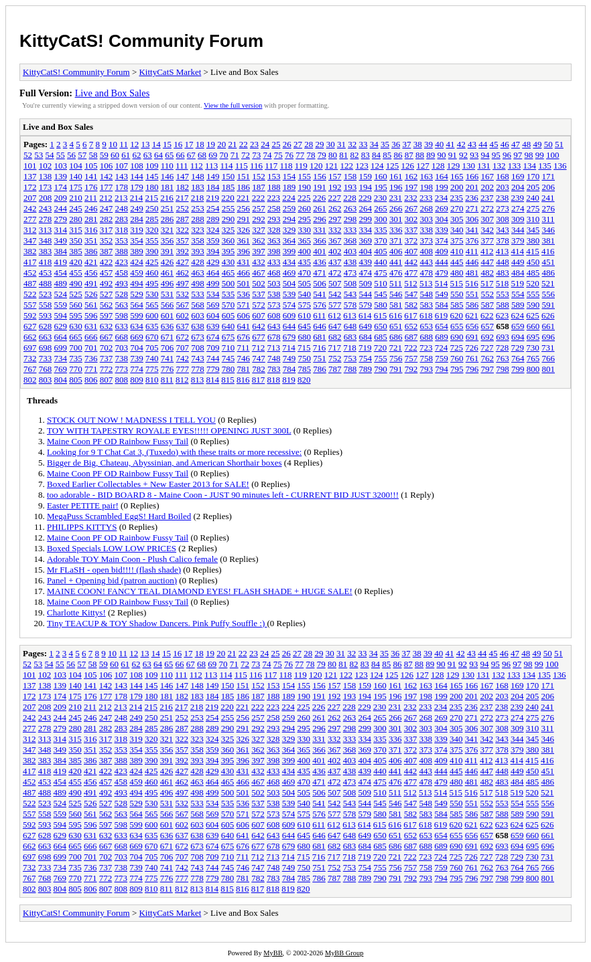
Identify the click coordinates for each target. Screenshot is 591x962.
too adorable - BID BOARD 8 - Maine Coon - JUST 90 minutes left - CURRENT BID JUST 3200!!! (223, 495)
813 (197, 380)
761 (472, 358)
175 (75, 187)
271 (472, 208)
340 (457, 230)
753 (350, 358)
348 (45, 240)
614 (365, 315)
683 (350, 337)
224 (289, 198)
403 (350, 251)
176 (91, 187)
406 (396, 251)
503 (274, 283)
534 (213, 294)
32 (352, 144)
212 (106, 198)
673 (197, 337)
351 (91, 240)
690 (457, 337)
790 (380, 369)
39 (428, 144)
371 (396, 240)
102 (45, 166)
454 (61, 273)
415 (532, 251)
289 (213, 219)
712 (258, 348)
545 (380, 294)
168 (502, 176)
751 (319, 358)
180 (152, 187)
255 (228, 208)
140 (75, 176)
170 (533, 176)
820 (304, 380)
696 (548, 337)
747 (258, 358)
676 (244, 337)
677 (258, 337)
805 (75, 380)
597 (106, 315)
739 (136, 358)
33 (362, 144)
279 (61, 219)
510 (380, 283)
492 (106, 283)
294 (289, 219)
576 (319, 305)
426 (167, 262)
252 (183, 208)
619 (441, 315)
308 (502, 219)
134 (530, 166)
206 (548, 187)
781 (244, 369)
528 (122, 294)
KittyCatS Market (170, 72)
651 (396, 326)
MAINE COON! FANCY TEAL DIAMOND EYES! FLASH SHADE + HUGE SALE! (199, 591)
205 (533, 187)
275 (533, 208)
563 (122, 305)
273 (502, 208)
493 (122, 283)
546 (396, 294)
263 (350, 208)
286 (167, 219)
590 (533, 305)
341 (472, 230)
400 (305, 251)
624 (518, 315)
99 (539, 155)
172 (30, 187)
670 (152, 337)
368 (350, 240)
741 (167, 358)
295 (305, 219)
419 (61, 262)
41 (450, 144)
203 (502, 187)
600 (152, 315)
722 (410, 348)
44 (482, 144)
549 (441, 294)
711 (243, 348)
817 (258, 380)
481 (472, 273)
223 (274, 198)
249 (136, 208)
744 (213, 358)
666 (91, 337)
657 (488, 326)
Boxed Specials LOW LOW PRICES (111, 548)
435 (305, 262)
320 (152, 230)
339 (441, 230)
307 (488, 219)
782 (258, 369)
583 (427, 305)
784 (289, 369)
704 (136, 348)
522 (30, 294)
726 (471, 348)
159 (366, 176)
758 (427, 358)
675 (228, 337)
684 (366, 337)
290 (228, 219)
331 (319, 230)
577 (335, 305)
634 (136, 326)
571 (244, 305)
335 (380, 230)
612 (335, 315)
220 (228, 198)
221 (243, 198)
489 (61, 283)
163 (427, 176)
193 (350, 187)
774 (136, 369)
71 (235, 155)
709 (213, 348)
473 (350, 273)
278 (45, 219)
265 (380, 208)
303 (427, 219)
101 (30, 166)
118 (286, 166)
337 (411, 230)
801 (548, 369)
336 (396, 230)
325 (228, 230)
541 (319, 294)
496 (167, 283)
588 (502, 305)
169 (518, 176)
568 (197, 305)
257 (258, 208)
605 (228, 315)
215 (152, 198)
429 (213, 262)
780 (228, 369)
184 (213, 187)
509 (366, 283)
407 (411, 251)
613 (349, 315)
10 (113, 144)
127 (423, 166)
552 (488, 294)
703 (122, 348)
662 (30, 337)
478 (427, 273)
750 (305, 358)
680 (305, 337)
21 (232, 144)
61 (125, 155)
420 (75, 262)
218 (197, 198)
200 (457, 187)
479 (441, 273)
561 (91, 305)
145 (152, 176)
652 (411, 326)
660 (533, 326)
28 (308, 144)
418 (45, 262)
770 (75, 369)
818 (274, 380)
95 (496, 155)
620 (457, 315)
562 (106, 305)
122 (347, 166)
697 (30, 348)
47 (515, 144)
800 (533, 369)
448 (502, 262)
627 (30, 326)
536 (244, 294)
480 (457, 273)
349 (61, 240)
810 (152, 380)
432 (258, 262)
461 (167, 273)
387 (106, 251)
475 (380, 273)
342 (488, 230)
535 (228, 294)
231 (396, 198)
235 (457, 198)
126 (408, 166)
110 (167, 166)
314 (61, 230)
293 (274, 219)
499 (213, 283)
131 (483, 166)
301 (396, 219)
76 (289, 155)
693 (502, 337)
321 (167, 230)
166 (472, 176)
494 (136, 283)
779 (213, 369)
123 (362, 166)
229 (365, 198)
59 (104, 155)
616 (396, 315)
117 (271, 166)
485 (533, 273)
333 (350, 230)
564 (136, 305)
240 (532, 198)
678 (274, 337)
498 (197, 283)
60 (115, 155)
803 (45, 380)
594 (61, 315)
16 (178, 144)
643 (274, 326)
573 (274, 305)
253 (197, 208)
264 (366, 208)
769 (61, 369)
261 (319, 208)
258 (274, 208)
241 (548, 198)
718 (349, 348)
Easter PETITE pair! (83, 505)
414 (518, 251)
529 (136, 294)
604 (213, 315)
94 (485, 155)
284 (136, 219)
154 (289, 176)
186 (244, 187)
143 (122, 176)
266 (396, 208)
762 (488, 358)
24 (265, 144)
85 (387, 155)
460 (152, 273)
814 (213, 380)
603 (197, 315)
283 (122, 219)
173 (45, 187)
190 (305, 187)
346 (548, 230)
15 (167, 144)
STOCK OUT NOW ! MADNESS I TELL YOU (131, 420)
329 (289, 230)
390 (152, 251)
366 (319, 240)
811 (167, 380)
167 (488, 176)
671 (167, 337)
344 (518, 230)
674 (213, 337)
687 (411, 337)
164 (441, 176)
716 (319, 348)
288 (197, 219)
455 (75, 273)
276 (548, 208)
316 (91, 230)
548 (427, 294)
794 (441, 369)
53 (38, 155)
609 (289, 315)
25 (275, 144)
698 (45, 348)
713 (274, 348)
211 (90, 198)
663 (45, 337)
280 (75, 219)
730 (532, 348)
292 (258, 219)
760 (457, 358)
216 (167, 198)
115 (241, 166)
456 (91, 273)
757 (411, 358)
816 (243, 380)
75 (278, 155)
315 (75, 230)
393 (197, 251)
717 (335, 348)
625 (532, 315)
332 (335, 230)
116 (256, 166)
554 (518, 294)
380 (533, 240)
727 (487, 348)
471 (319, 273)
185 (228, 187)
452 (30, 273)
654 (441, 326)
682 (335, 337)
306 (472, 219)
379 (518, 240)
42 (461, 144)
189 (289, 187)
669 (136, 337)
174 (61, 187)
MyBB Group (344, 953)
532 (183, 294)
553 (502, 294)
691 (472, 337)
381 (548, 240)
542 (335, 294)
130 (469, 166)
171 (548, 176)
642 (258, 326)
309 (518, 219)
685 (380, 337)
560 (75, 305)
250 (152, 208)
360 (228, 240)
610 (305, 315)
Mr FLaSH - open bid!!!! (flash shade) (114, 570)
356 (167, 240)
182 (183, 187)
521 (548, 283)
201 (472, 187)
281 (91, 219)
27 (297, 144)
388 (122, 251)
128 (438, 166)
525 (75, 294)
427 (183, 262)
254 (213, 208)
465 (228, 273)
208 (45, 198)
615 (380, 315)
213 (121, 198)
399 (289, 251)
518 (502, 283)
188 (274, 187)
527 (106, 294)
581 (396, 305)
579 (366, 305)
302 (411, 219)
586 (472, 305)
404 (366, 251)
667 (106, 337)
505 (305, 283)
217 (182, 198)
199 (441, 187)
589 (518, 305)
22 (243, 144)
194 (366, 187)
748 (274, 358)
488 (45, 283)
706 (167, 348)
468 (274, 273)
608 (274, 315)
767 (30, 369)
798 (502, 369)
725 (457, 348)
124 (377, 166)
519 (518, 283)
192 (335, 187)
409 (441, 251)
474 (366, 273)
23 (254, 144)
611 (319, 315)
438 (350, 262)
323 (197, 230)
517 (487, 283)
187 (258, 187)
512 (410, 283)
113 (211, 166)
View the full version (233, 105)
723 (426, 348)
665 (75, 337)
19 (210, 144)
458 (122, 273)
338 (427, 230)
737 (106, 358)
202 (488, 187)
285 (152, 219)
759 (441, 358)
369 (366, 240)
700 (75, 348)
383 (45, 251)
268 (427, 208)
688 (427, 337)
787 (335, 369)
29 (319, 144)
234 (441, 198)
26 (287, 144)
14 (156, 144)
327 (258, 230)
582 (411, 305)
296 (319, 219)
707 (183, 348)
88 (419, 155)
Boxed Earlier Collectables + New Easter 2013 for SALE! (148, 484)
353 (122, 240)
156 (319, 176)
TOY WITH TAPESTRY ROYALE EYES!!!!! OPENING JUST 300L (169, 430)
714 (289, 348)
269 (441, 208)
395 (228, 251)
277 (30, 219)
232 (410, 198)
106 (106, 166)
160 (380, 176)
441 (396, 262)
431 (244, 262)
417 (30, 262)
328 (274, 230)
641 (244, 326)
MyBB (272, 953)
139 (61, 176)
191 (319, 187)
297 (335, 219)
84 (376, 155)
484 (518, 273)
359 (213, 240)
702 (106, 348)
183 (197, 187)
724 (441, 348)
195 (380, 187)
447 (488, 262)
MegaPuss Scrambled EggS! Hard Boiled (119, 516)
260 (305, 208)
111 (182, 166)
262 (335, 208)
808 (122, 380)
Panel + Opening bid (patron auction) (112, 580)
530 (152, 294)
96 (507, 155)
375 (457, 240)
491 (91, 283)
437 (335, 262)
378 (502, 240)
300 (380, 219)
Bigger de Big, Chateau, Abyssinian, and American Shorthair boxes (164, 463)
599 (136, 315)
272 (488, 208)
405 (380, 251)
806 (91, 380)
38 (417, 144)
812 (182, 380)
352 (106, 240)
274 (518, 208)
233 (426, 198)
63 (147, 155)
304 (441, 219)
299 (366, 219)
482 (488, 273)
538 (274, 294)
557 (30, 305)
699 (61, 348)
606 (244, 315)
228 (349, 198)
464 (213, 273)
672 (183, 337)
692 (488, 337)
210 (75, 198)
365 (305, 240)
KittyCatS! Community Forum (141, 41)
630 (75, 326)
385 (75, 251)
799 (518, 369)
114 (226, 166)
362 (258, 240)
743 (197, 358)
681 (319, 337)
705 (152, 348)
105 (91, 166)
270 (457, 208)
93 (474, 155)
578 (350, 305)
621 (471, 315)
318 (122, 230)
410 (457, 251)
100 (553, 155)
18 (200, 144)
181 (167, 187)
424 (136, 262)
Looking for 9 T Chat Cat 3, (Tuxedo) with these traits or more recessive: (174, 452)
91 (452, 155)
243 (45, 208)
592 (30, 315)
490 (75, 283)
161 (396, 176)
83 (365, 155)
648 (350, 326)
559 (61, 305)
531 (167, 294)
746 (244, 358)
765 (533, 358)
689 (441, 337)
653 (427, 326)
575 (305, 305)
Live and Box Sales (112, 93)
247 (106, 208)
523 (45, 294)
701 (91, 348)
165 (457, 176)
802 (30, 380)
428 (197, 262)
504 (289, 283)
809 (136, 380)
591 (548, 305)
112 (196, 166)
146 (167, 176)
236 (471, 198)
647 (335, 326)
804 (61, 380)
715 (304, 348)
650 (380, 326)
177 (106, 187)
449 (518, 262)
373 (427, 240)
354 (136, 240)
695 (533, 337)
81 (343, 155)
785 (305, 369)
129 (453, 166)
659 (518, 326)
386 (91, 251)
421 (91, 262)
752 (335, 358)
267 (411, 208)
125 (392, 166)
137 (30, 176)
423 (122, 262)
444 (441, 262)
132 (499, 166)
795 (457, 369)
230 (380, 198)
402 (335, 251)
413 (502, 251)
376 (472, 240)
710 (228, 348)
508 (350, 283)
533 (197, 294)
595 (75, 315)
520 (532, 283)
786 (319, 369)
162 (411, 176)
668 (122, 337)
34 (374, 144)
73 (256, 155)
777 (183, 369)
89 (430, 155)
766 (548, 358)
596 (91, 315)
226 (319, 198)
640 (228, 326)
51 (559, 144)
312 (30, 230)
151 (244, 176)
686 (396, 337)
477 (411, 273)
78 (311, 155)
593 (45, 315)
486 (548, 273)
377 (488, 240)
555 (533, 294)
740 (152, 358)
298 (350, 219)
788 (350, 369)
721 (396, 348)
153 (274, 176)
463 (197, 273)
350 (75, 240)
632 (106, 326)
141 (91, 176)
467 (258, 273)
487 (30, 283)
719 (365, 348)
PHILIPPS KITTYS (82, 527)
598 (122, 315)
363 (274, 240)
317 (106, 230)
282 (106, 219)
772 (106, 369)
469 (289, 273)
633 (122, 326)
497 (183, 283)
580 (380, 305)
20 (221, 144)
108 (136, 166)
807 (106, 380)
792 (411, 369)
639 (213, 326)
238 (502, 198)
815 (228, 380)
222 (258, 198)
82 (354, 155)
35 (385, 144)
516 (471, 283)
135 (544, 166)
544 (366, 294)
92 (463, 155)
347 (30, 240)
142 (106, 176)
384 (61, 251)
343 (502, 230)
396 (244, 251)
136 (560, 166)
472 (335, 273)
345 (533, 230)
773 (122, 369)
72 (245, 155)
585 (457, 305)
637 (183, 326)
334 (366, 230)
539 (289, 294)
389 (136, 251)
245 (75, 208)
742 (183, 358)
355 (152, 240)
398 (274, 251)
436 (319, 262)
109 (152, 166)
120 (316, 166)
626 (548, 315)
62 (137, 155)
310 (533, 219)
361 (244, 240)
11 (123, 144)
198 (427, 187)
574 (289, 305)
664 (61, 337)
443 (427, 262)
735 (75, 358)
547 (411, 294)
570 (228, 305)
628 (45, 326)
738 (122, 358)
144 (136, 176)
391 (167, 251)
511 (395, 283)
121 (331, 166)
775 (152, 369)
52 (27, 155)
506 (319, 283)
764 (518, 358)
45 (493, 144)
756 (396, 358)
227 (335, 198)
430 (228, 262)
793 (427, 369)
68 (202, 155)
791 (396, 369)
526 (91, 294)
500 (228, 283)
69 (212, 155)
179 (136, 187)
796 (472, 369)
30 (330, 144)
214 (136, 198)
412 (487, 251)
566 (167, 305)
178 (122, 187)
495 (152, 283)
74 (267, 155)
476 (396, 273)
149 (213, 176)
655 (457, 326)
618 (426, 315)
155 (305, 176)
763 (502, 358)
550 (457, 294)
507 (335, 283)
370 (380, 240)
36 (395, 144)
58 (93, 155)
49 (537, 144)
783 (274, 369)
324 (213, 230)
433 (274, 262)
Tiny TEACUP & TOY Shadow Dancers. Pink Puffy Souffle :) (157, 623)
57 (82, 155)
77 (300, 155)
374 (441, 240)
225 (304, 198)
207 (30, 198)
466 (244, 273)
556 (548, 294)
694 (518, 337)
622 (487, 315)
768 (45, 369)
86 (398, 155)
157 (335, 176)
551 (472, 294)
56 (71, 155)
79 (322, 155)
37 (406, 144)
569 (213, 305)
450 (533, 262)
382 (30, 251)
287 (183, 219)
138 (45, 176)
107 (122, 166)
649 (366, 326)
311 (548, 219)
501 (244, 283)
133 (514, 166)
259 (289, 208)
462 (183, 273)
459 (136, 273)
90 (442, 155)
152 (258, 176)
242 (30, 208)
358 (197, 240)
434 (289, 262)
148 (197, 176)
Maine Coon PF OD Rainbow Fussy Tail (117, 441)
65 (169, 155)
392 (183, 251)
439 (366, 262)
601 (167, 315)
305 (457, 219)
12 (134, 144)
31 (341, 144)
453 (45, 273)
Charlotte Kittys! (76, 612)
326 (244, 230)
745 (228, 358)
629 (61, 326)
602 (183, 315)
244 (61, 208)
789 (366, 369)
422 (106, 262)
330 (305, 230)
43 (472, 144)
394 (213, 251)
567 (183, 305)
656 (472, 326)
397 (258, 251)
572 (258, 305)
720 (380, 348)
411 (472, 251)
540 (305, 294)
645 (305, 326)
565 (152, 305)
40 (439, 144)
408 (427, 251)
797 (488, 369)
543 (350, 294)
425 (152, 262)
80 (332, 155)
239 (518, 198)
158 (350, 176)
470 (305, 273)
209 (61, 198)
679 (289, 337)
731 (548, 348)
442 (411, 262)
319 (136, 230)
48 (526, 144)
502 (258, 283)
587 (488, 305)
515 (457, 283)
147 (183, 176)
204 (518, 187)
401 (319, 251)
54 (50, 155)
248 (122, 208)
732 (30, 358)
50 (548, 144)
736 (91, 358)
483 (502, 273)
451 (548, 262)
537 (258, 294)
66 (180, 155)
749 (289, 358)
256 (244, 208)
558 (45, 305)
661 (548, 326)
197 (411, 187)
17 (188, 144)
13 (145, 144)
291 (244, 219)
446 (472, 262)
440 (380, 262)
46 (505, 144)
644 (289, 326)
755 (380, 358)
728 (502, 348)
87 (409, 155)
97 (517, 155)
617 (410, 315)
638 (197, 326)
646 (319, 326)
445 (457, 262)
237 (487, 198)
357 (183, 240)
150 (228, 176)
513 (426, 283)
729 (518, 348)
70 (224, 155)
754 (366, 358)
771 (91, 369)
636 (167, 326)
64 (158, 155)
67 (191, 155)
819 (289, 380)
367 (335, 240)
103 (61, 166)
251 (167, 208)
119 (301, 166)
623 (502, 315)
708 (197, 348)
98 (529, 155)
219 (213, 198)
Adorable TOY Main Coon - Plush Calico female (132, 559)
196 (396, 187)
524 (61, 294)
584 (441, 305)
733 (45, 358)
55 (60, 155)
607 (258, 315)
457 (106, 273)
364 (289, 240)
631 (91, 326)
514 (441, 283)
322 (183, 230)
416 (548, 251)
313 (45, 230)
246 (91, 208)
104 (75, 166)
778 (197, 369)
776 (167, 369)
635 (152, 326)
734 (61, 358)
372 (411, 240)
